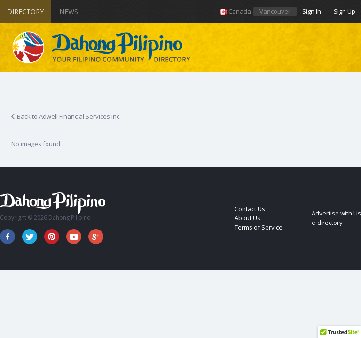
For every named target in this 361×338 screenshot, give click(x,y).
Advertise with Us (336, 213)
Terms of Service (259, 227)
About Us (247, 218)
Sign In (311, 11)
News (68, 11)
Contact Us (250, 209)
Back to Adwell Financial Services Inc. (69, 116)
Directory (25, 11)
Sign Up (344, 11)
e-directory (327, 222)
